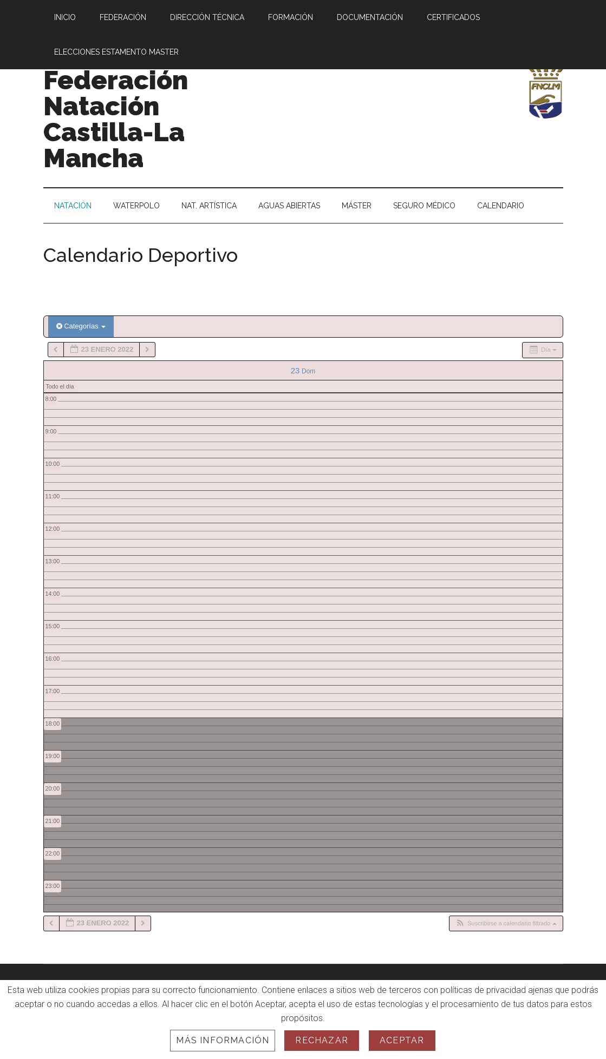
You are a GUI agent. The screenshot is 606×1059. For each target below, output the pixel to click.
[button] (505, 923)
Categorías (81, 326)
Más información (222, 1040)
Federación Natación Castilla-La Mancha (115, 119)
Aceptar (402, 1040)
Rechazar (321, 1040)
